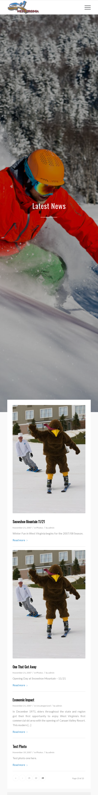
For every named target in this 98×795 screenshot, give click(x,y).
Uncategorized (43, 705)
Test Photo (20, 746)
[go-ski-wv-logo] (40, 7)
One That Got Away (24, 666)
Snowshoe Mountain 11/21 (29, 521)
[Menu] (86, 7)
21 (29, 778)
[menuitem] (86, 7)
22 (36, 778)
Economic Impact (23, 699)
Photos (39, 527)
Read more (21, 540)
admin (51, 527)
